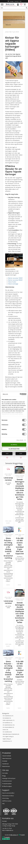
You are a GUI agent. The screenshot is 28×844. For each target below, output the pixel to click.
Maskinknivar (6, 766)
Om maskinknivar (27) (8, 715)
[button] (2, 4)
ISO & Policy (5, 798)
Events (8, 584)
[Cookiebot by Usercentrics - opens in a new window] (20, 394)
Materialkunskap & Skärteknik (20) (11, 734)
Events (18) (5, 729)
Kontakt (4, 821)
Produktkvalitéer (7, 783)
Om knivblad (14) (7, 718)
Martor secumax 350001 (15, 280)
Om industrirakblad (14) (8, 727)
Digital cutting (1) (7, 739)
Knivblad (4, 761)
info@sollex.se (9, 830)
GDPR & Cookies (6, 801)
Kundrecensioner (7, 781)
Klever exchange (13, 284)
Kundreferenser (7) (7, 741)
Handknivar (5, 764)
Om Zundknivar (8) (7, 732)
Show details (20, 440)
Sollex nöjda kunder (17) (8, 720)
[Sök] (26, 8)
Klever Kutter (12, 282)
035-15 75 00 (8, 828)
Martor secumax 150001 (15, 278)
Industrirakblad (6, 756)
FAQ (3, 803)
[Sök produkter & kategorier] (12, 8)
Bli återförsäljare (7, 786)
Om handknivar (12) (7, 722)
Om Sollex (5, 773)
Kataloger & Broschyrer (8, 778)
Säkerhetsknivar (6, 758)
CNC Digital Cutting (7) (8, 736)
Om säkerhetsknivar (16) (8, 725)
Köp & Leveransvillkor (8, 793)
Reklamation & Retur (8, 796)
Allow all (14, 444)
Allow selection (14, 448)
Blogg (4, 776)
